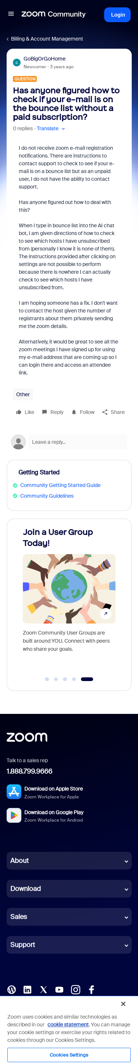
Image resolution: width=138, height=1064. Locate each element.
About (19, 860)
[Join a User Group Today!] (69, 597)
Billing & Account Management (47, 38)
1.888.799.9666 (29, 771)
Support (22, 944)
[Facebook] (91, 989)
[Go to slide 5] (87, 679)
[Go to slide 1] (47, 679)
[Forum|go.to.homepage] (53, 14)
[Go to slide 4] (74, 679)
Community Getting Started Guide (60, 485)
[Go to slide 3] (65, 679)
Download (25, 888)
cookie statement (68, 1024)
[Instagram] (75, 989)
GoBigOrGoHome (45, 58)
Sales (18, 916)
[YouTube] (59, 989)
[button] (11, 14)
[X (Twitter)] (43, 989)
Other (23, 394)
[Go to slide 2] (56, 679)
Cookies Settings (69, 1055)
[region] (69, 1029)
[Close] (123, 1004)
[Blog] (11, 989)
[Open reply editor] (69, 442)
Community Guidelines (47, 496)
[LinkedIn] (27, 989)
